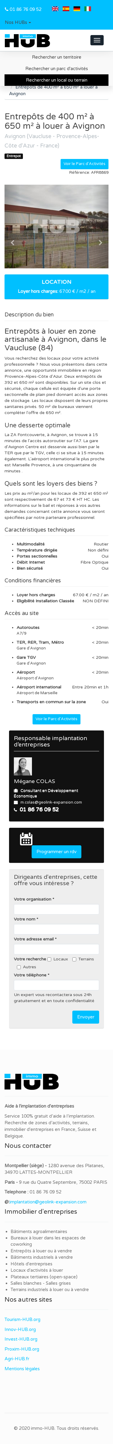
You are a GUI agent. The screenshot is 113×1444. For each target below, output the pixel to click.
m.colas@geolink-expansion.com (51, 802)
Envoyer (85, 1017)
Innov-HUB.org (20, 1329)
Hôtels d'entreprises (31, 1264)
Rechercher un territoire (56, 57)
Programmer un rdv (56, 851)
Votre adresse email (34, 939)
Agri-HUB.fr (17, 1358)
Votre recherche (30, 959)
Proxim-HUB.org (22, 1349)
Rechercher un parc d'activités (56, 68)
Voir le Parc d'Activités (84, 163)
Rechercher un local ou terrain (56, 80)
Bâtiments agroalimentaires (39, 1231)
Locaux (57, 959)
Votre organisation (32, 899)
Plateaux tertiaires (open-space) (44, 1277)
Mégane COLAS (34, 781)
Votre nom (24, 919)
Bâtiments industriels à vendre (42, 1257)
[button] (18, 22)
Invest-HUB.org (21, 1339)
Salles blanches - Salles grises (41, 1283)
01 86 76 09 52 (26, 9)
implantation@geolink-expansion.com (48, 1202)
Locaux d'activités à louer (37, 1270)
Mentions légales (22, 1368)
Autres (26, 967)
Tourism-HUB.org (22, 1319)
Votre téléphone (30, 975)
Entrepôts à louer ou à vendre (41, 1251)
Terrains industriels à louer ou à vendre (50, 1289)
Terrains (83, 959)
